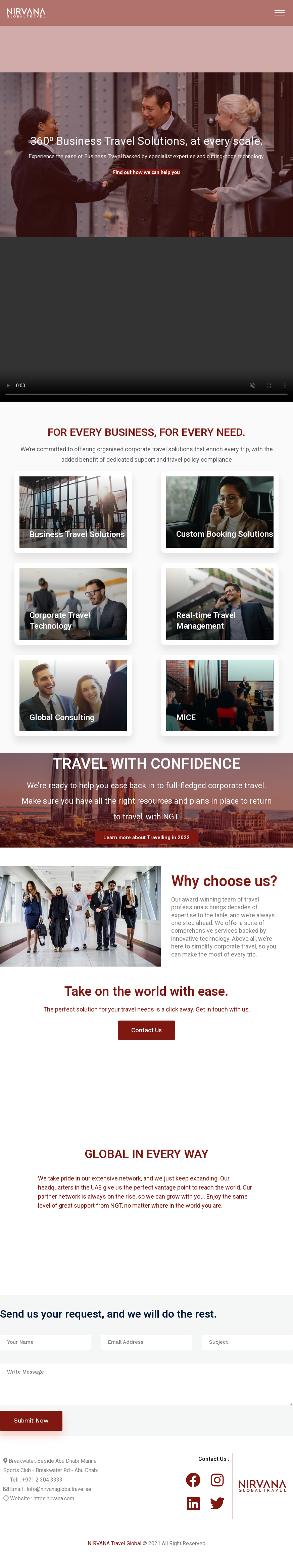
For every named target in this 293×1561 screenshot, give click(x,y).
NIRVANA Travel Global (114, 1546)
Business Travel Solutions (77, 534)
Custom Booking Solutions (224, 534)
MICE (186, 717)
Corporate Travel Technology (60, 621)
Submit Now (31, 1423)
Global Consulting (62, 717)
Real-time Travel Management (206, 621)
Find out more (146, 172)
